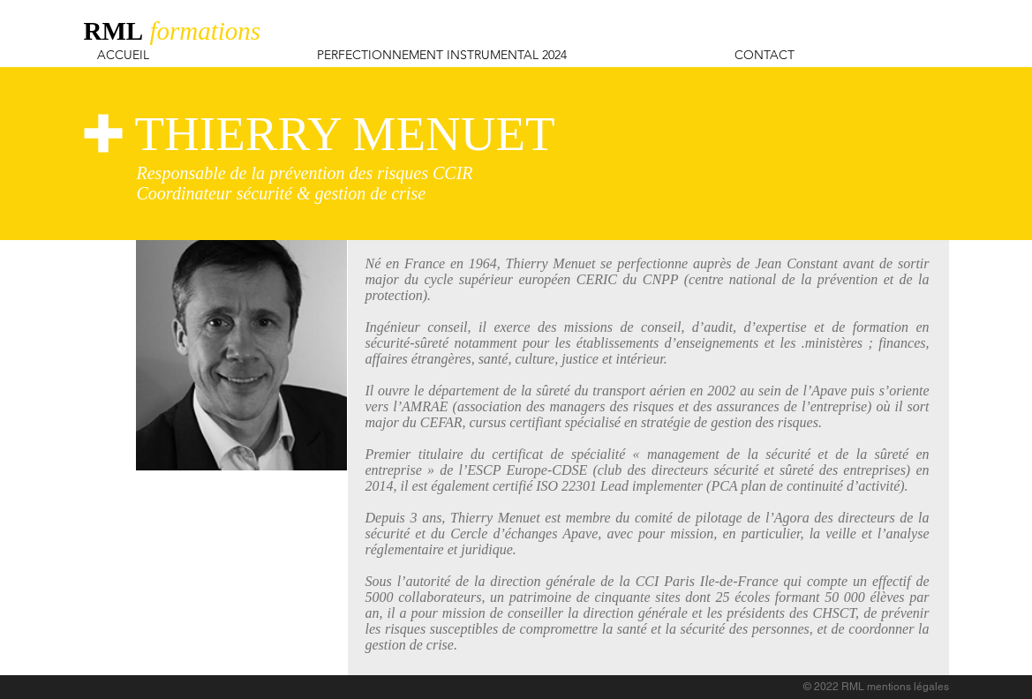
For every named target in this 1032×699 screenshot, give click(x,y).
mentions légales (908, 686)
